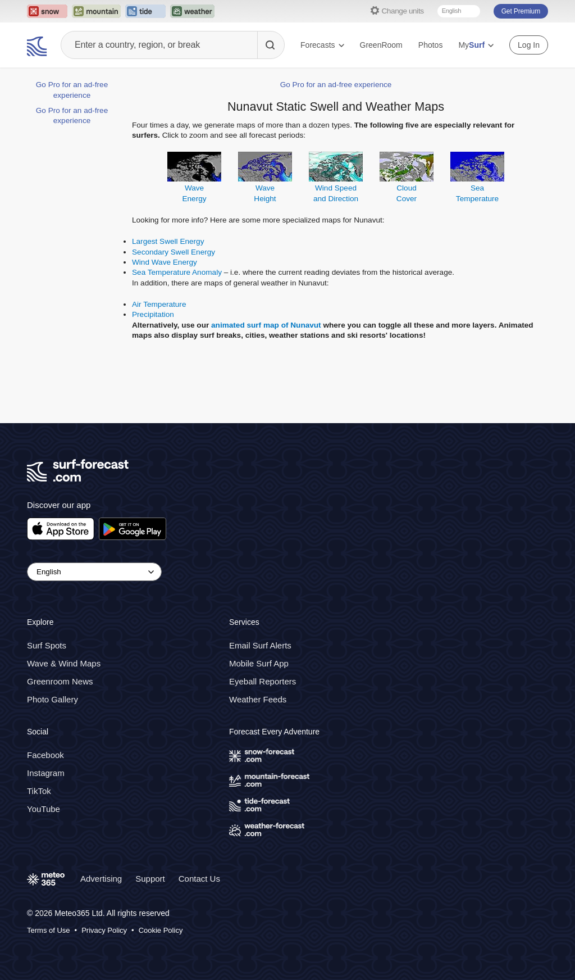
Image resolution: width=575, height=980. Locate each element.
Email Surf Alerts (260, 645)
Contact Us (199, 878)
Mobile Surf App (259, 663)
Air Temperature (159, 304)
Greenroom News (60, 681)
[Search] (270, 44)
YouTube (43, 809)
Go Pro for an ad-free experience (336, 84)
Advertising (101, 878)
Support (150, 878)
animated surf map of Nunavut (266, 325)
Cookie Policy (161, 930)
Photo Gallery (52, 699)
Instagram (46, 773)
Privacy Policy (104, 930)
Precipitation (153, 314)
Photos (430, 44)
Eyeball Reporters (262, 681)
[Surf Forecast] (38, 45)
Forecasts (322, 44)
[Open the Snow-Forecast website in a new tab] (47, 11)
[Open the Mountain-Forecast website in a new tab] (96, 11)
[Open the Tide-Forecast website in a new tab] (145, 11)
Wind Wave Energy (164, 262)
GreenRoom (381, 44)
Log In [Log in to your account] (529, 44)
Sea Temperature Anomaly (177, 272)
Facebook (45, 755)
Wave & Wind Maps (64, 663)
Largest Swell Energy (168, 241)
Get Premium (520, 11)
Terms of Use (48, 930)
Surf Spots (46, 645)
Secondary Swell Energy (173, 252)
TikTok (39, 791)
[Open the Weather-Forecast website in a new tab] (192, 11)
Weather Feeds (257, 699)
